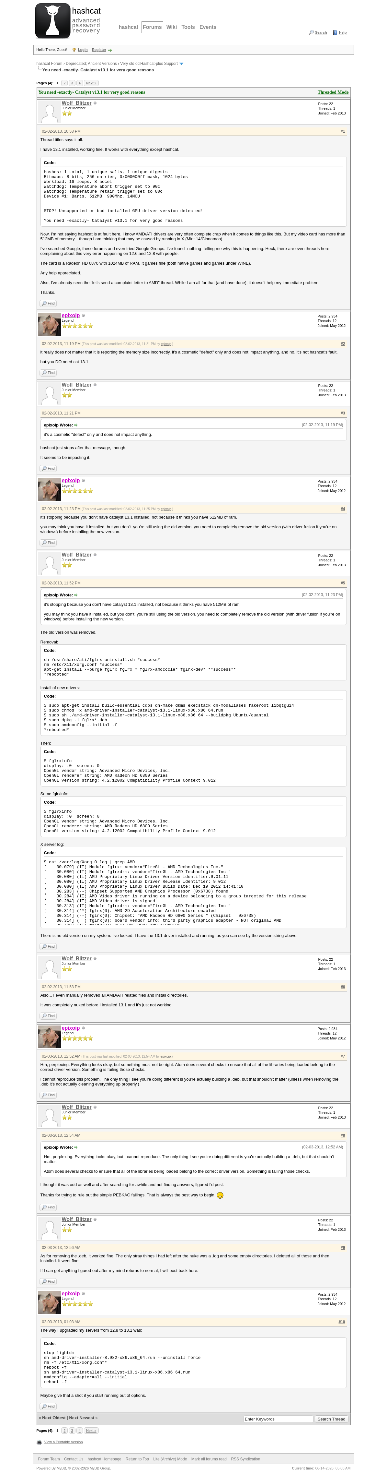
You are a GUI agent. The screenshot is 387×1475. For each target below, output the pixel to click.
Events (207, 27)
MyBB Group (100, 1468)
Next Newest (81, 1417)
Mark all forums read (209, 1459)
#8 (343, 1135)
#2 (343, 344)
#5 (343, 583)
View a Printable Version (63, 1442)
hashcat (128, 27)
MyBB (61, 1468)
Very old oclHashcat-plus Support (148, 63)
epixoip (166, 344)
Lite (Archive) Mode (170, 1459)
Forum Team (49, 1459)
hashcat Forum (50, 63)
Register (99, 50)
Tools (188, 27)
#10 (341, 1322)
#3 (343, 413)
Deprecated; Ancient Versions (91, 63)
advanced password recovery (85, 19)
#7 (343, 1056)
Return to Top (137, 1459)
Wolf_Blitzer (77, 103)
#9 (343, 1247)
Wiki (171, 27)
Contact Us (73, 1459)
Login (83, 50)
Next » (91, 83)
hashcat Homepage (104, 1459)
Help (343, 32)
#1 (343, 131)
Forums (152, 27)
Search (321, 32)
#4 (343, 509)
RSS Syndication (245, 1459)
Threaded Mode (333, 92)
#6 (343, 987)
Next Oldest (53, 1417)
